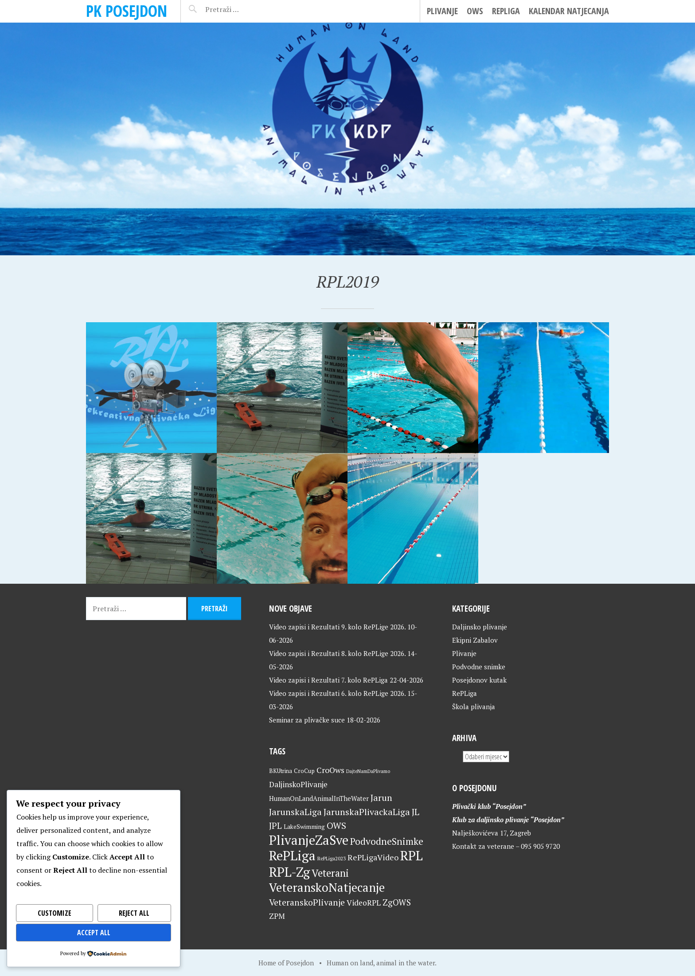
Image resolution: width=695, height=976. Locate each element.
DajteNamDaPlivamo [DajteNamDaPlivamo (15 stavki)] (368, 771)
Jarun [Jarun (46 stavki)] (381, 798)
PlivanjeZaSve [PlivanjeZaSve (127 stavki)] (308, 840)
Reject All (134, 913)
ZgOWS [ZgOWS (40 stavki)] (397, 902)
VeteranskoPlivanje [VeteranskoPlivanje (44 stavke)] (307, 902)
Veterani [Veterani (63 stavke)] (330, 873)
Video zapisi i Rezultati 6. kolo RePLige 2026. (337, 693)
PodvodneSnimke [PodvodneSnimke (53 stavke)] (386, 841)
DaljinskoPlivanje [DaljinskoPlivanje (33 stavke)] (298, 784)
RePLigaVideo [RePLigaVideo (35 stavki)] (373, 857)
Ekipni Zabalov (475, 640)
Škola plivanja (473, 706)
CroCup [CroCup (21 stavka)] (304, 771)
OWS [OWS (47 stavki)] (336, 826)
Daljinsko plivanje (479, 626)
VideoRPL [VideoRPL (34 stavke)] (364, 903)
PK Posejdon (126, 11)
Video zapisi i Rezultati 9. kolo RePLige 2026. (337, 626)
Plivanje (442, 11)
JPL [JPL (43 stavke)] (275, 826)
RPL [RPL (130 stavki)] (411, 855)
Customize (54, 913)
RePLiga (506, 11)
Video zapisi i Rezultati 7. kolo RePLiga (328, 679)
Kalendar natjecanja (569, 11)
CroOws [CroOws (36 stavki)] (330, 770)
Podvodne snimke (478, 666)
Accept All (93, 932)
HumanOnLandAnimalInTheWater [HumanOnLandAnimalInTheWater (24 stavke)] (319, 798)
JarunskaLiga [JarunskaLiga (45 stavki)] (295, 812)
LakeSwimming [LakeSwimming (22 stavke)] (304, 827)
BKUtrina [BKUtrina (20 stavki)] (280, 771)
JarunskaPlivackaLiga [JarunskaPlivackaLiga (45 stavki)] (367, 812)
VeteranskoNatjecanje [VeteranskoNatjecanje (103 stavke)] (327, 887)
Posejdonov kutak (479, 679)
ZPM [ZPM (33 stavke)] (277, 916)
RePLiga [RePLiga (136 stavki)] (292, 855)
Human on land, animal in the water (381, 962)
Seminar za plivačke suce (307, 719)
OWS (475, 11)
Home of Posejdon (286, 962)
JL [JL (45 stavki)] (415, 812)
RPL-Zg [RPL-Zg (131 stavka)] (289, 871)
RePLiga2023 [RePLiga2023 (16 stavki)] (331, 858)
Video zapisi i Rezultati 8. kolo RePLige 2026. (337, 653)
